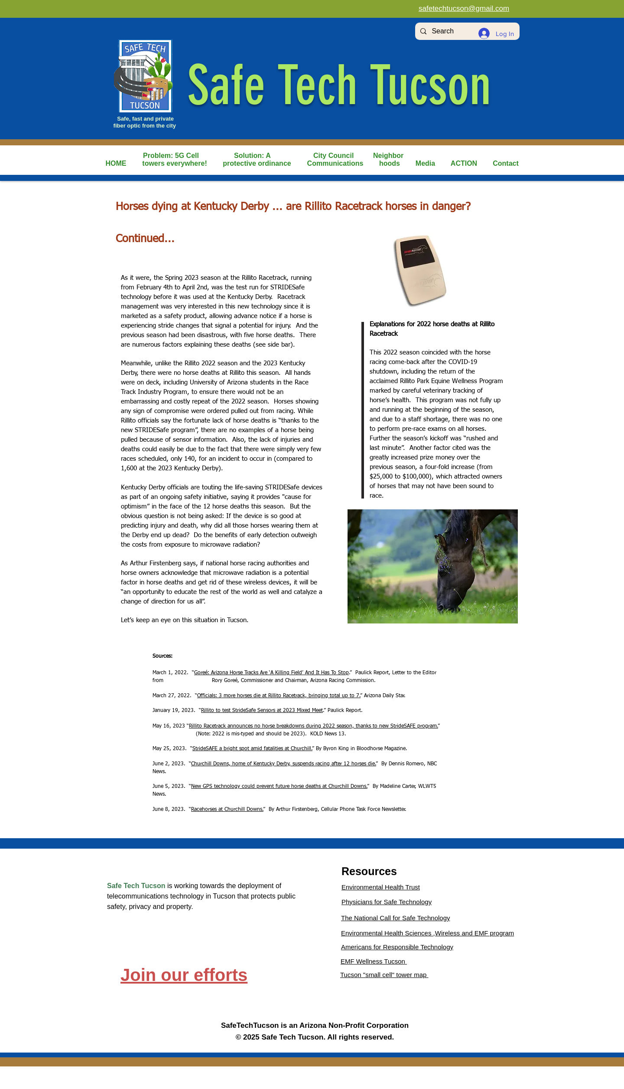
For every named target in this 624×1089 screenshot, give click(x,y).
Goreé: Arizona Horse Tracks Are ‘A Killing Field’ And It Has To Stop (271, 673)
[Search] (466, 31)
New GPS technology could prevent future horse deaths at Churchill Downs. (279, 786)
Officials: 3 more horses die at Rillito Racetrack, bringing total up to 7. (279, 696)
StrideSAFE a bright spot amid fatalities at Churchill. (252, 748)
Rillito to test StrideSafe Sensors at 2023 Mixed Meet (262, 710)
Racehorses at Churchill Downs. (227, 809)
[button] (174, 163)
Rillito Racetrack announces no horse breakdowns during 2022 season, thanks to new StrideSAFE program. (313, 726)
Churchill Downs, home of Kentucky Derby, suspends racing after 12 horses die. (283, 764)
